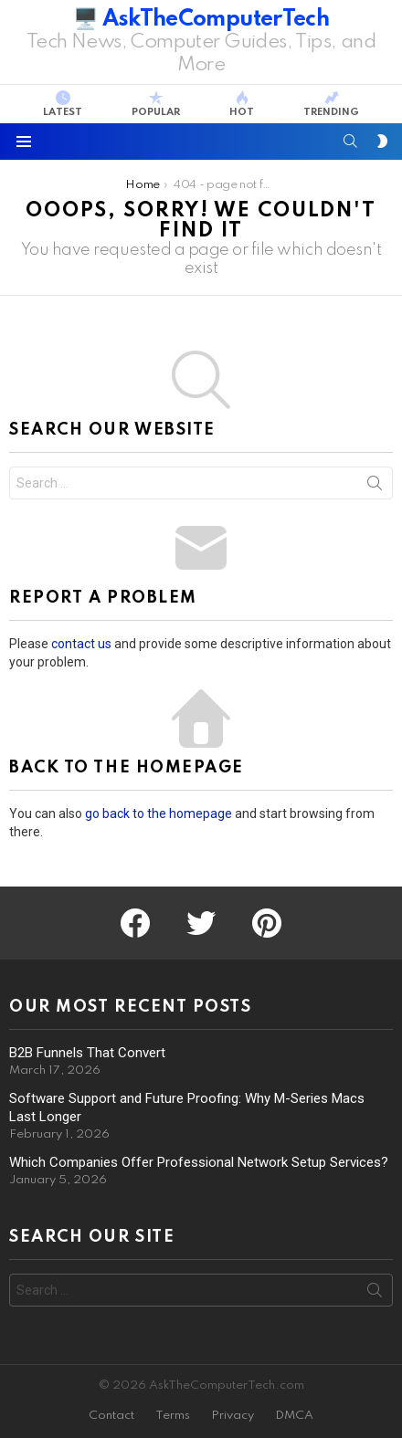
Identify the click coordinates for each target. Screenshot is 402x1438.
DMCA (294, 1416)
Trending (331, 104)
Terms (172, 1416)
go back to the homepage (158, 813)
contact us (81, 643)
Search (374, 487)
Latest (62, 104)
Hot (241, 104)
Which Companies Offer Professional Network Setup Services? (198, 1162)
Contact (111, 1416)
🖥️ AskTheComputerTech (201, 19)
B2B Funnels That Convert (87, 1052)
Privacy (232, 1416)
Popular (156, 104)
